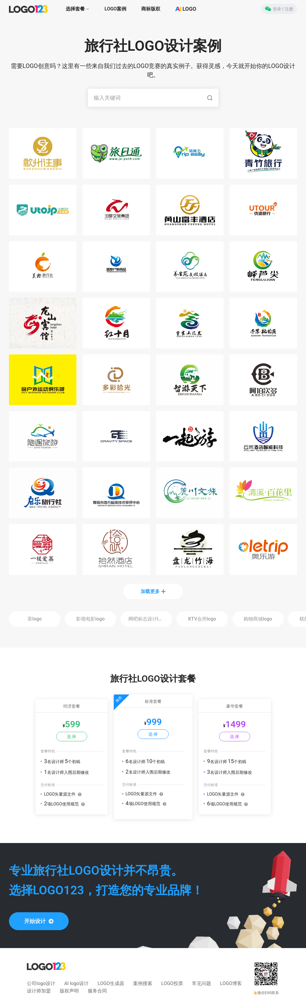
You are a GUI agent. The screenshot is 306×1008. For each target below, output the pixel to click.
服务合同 (97, 991)
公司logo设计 (41, 983)
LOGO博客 (231, 983)
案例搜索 (142, 983)
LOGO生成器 (111, 983)
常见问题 (201, 983)
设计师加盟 (39, 991)
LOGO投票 (172, 983)
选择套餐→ (78, 9)
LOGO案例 (115, 9)
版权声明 (69, 991)
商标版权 (150, 9)
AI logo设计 (76, 983)
